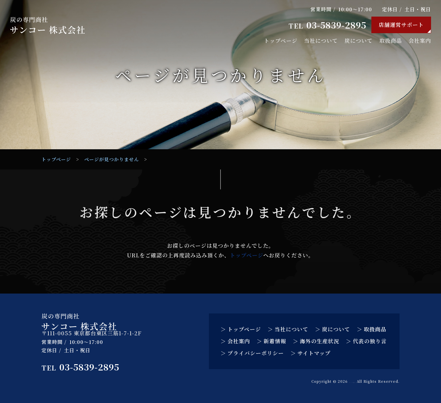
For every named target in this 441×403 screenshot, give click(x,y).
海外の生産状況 (319, 341)
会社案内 (420, 40)
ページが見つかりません (111, 159)
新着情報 (275, 341)
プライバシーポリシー (255, 353)
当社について (321, 40)
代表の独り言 (370, 341)
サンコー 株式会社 (336, 381)
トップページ (280, 40)
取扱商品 (390, 40)
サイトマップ (314, 353)
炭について (359, 40)
